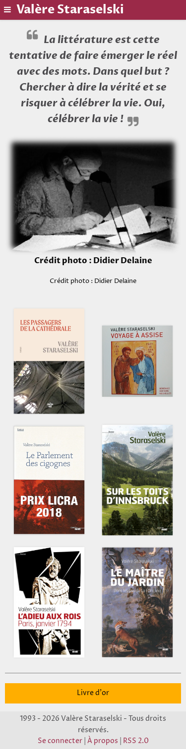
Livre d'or (93, 693)
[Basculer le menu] (8, 9)
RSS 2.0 (136, 741)
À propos (102, 741)
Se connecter (60, 741)
